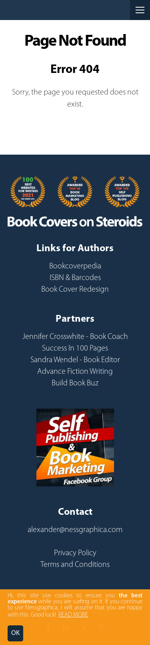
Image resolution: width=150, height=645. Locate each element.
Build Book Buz (75, 383)
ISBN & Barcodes (75, 278)
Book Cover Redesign (75, 290)
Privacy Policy (75, 553)
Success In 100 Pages (75, 349)
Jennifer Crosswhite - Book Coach (75, 337)
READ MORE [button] (73, 615)
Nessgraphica (36, 10)
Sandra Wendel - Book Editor (75, 360)
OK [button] (15, 633)
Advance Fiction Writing (75, 372)
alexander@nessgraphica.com (75, 530)
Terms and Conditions (75, 565)
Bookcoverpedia (75, 266)
